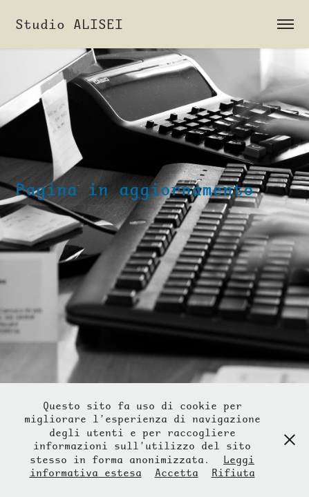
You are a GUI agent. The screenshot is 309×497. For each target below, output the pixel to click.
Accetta (176, 473)
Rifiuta (233, 473)
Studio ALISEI (69, 24)
